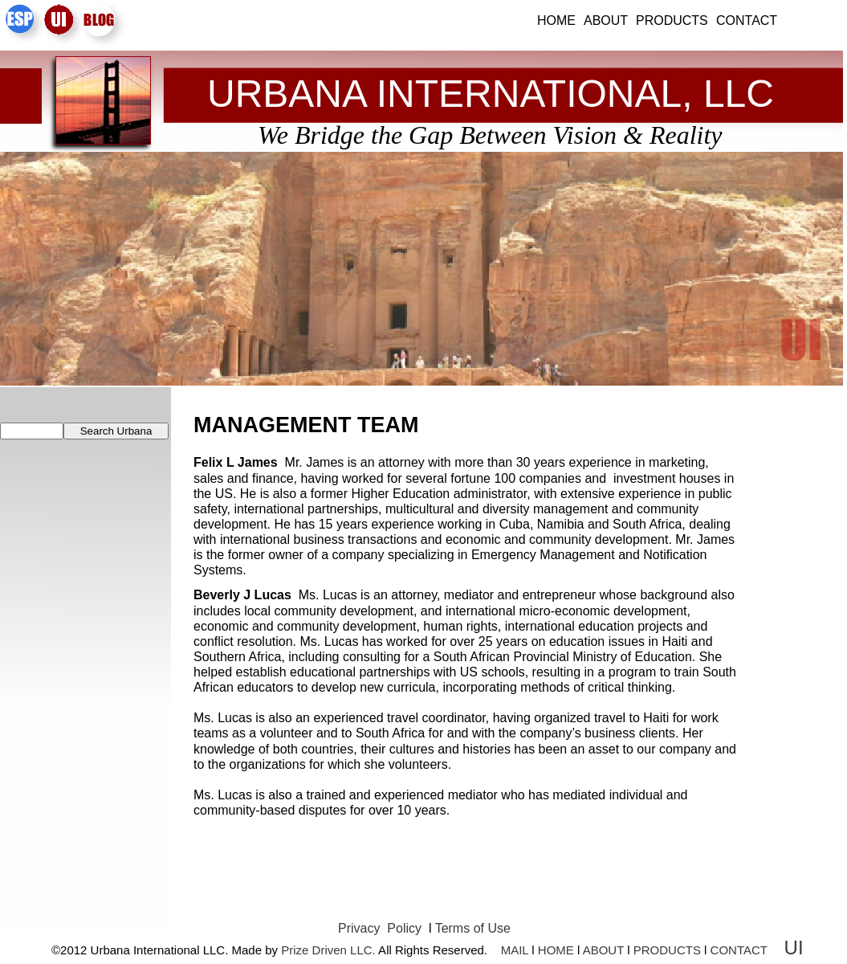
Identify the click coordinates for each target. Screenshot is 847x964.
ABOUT (603, 950)
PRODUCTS (667, 950)
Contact (746, 20)
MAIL (514, 950)
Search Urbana (116, 431)
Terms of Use (473, 928)
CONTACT (739, 950)
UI (796, 947)
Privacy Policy (381, 928)
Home (556, 20)
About (606, 20)
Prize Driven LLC (326, 950)
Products (672, 20)
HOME (556, 950)
